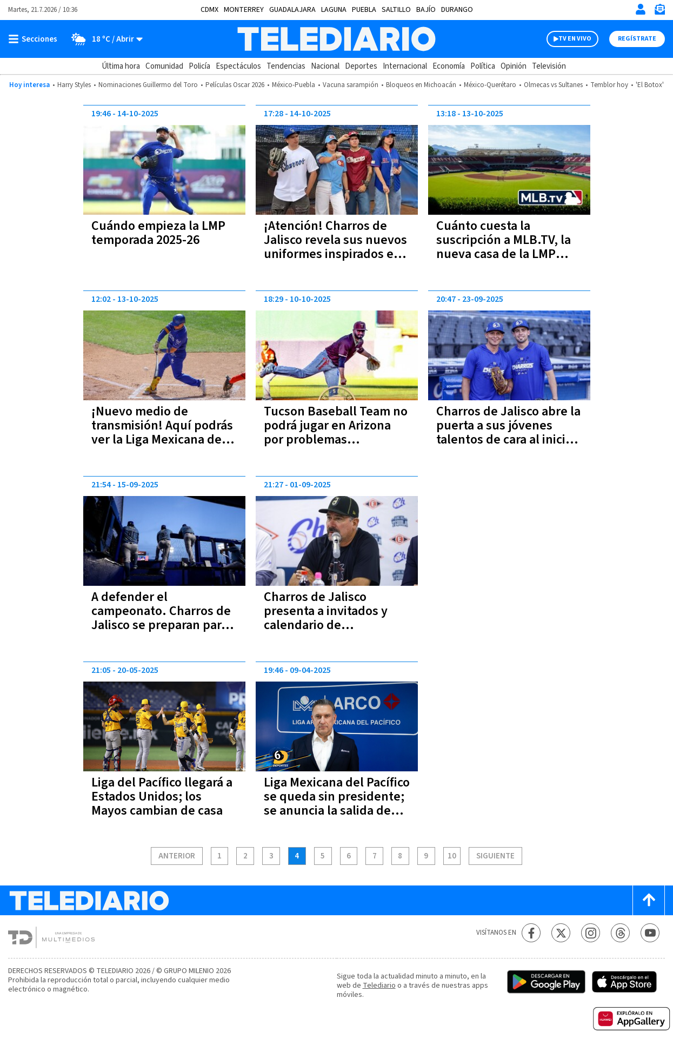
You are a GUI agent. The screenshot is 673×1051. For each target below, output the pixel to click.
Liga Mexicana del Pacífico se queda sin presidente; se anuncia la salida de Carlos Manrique (337, 803)
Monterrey (244, 9)
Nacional (325, 66)
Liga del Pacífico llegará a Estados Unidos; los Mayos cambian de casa (161, 796)
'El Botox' (650, 85)
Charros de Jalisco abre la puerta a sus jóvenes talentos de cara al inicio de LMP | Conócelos (508, 432)
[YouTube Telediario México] (650, 932)
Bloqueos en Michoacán (421, 85)
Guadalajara (292, 9)
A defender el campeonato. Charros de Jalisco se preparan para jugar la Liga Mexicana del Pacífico (163, 625)
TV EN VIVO (574, 38)
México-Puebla (293, 85)
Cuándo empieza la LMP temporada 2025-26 (158, 232)
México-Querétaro (490, 85)
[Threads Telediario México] (620, 932)
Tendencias (285, 66)
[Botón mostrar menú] (35, 39)
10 (452, 856)
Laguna (334, 9)
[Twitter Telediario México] (560, 932)
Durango (457, 9)
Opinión (514, 66)
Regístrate (637, 38)
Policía (199, 66)
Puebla (364, 9)
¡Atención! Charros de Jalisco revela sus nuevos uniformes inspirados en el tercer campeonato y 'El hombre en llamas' (335, 254)
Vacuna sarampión (350, 85)
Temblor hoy (609, 85)
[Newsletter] (659, 11)
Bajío (426, 9)
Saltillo (396, 9)
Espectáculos (238, 66)
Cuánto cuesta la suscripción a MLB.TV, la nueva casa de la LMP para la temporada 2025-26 (504, 254)
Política (482, 66)
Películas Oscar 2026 (234, 85)
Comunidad (164, 66)
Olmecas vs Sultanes (553, 85)
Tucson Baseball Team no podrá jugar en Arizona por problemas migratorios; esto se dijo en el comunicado (336, 439)
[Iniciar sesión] (640, 9)
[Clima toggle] (103, 39)
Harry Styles (74, 85)
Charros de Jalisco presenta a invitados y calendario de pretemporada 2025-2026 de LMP (334, 625)
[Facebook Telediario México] (531, 932)
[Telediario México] (336, 39)
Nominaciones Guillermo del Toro (148, 85)
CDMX (209, 9)
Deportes (361, 66)
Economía (448, 66)
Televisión (549, 66)
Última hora (121, 66)
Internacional (405, 66)
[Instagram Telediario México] (590, 932)
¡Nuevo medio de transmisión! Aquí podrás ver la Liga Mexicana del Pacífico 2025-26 (162, 432)
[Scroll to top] (648, 900)
